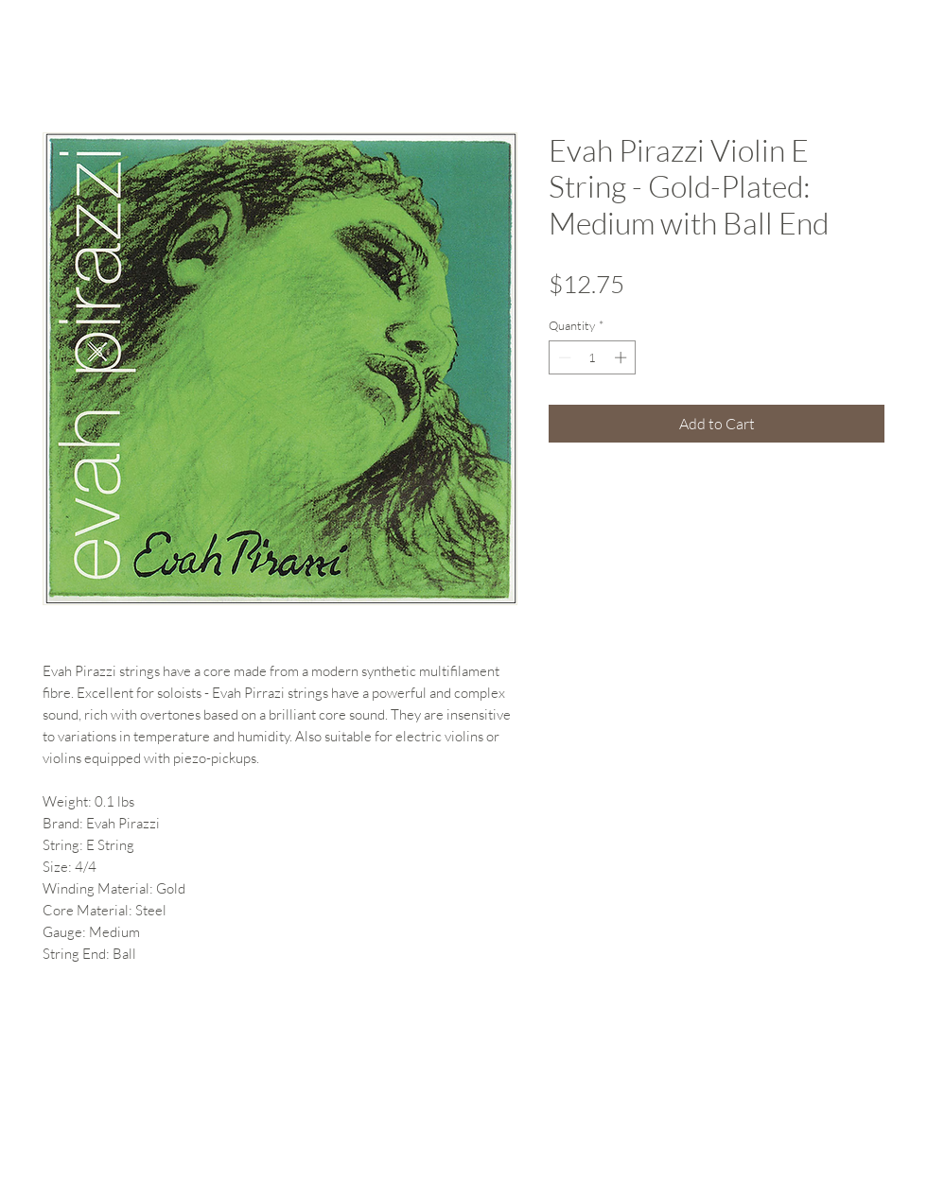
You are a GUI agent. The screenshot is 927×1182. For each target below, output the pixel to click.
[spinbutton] (592, 357)
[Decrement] (562, 357)
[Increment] (622, 357)
